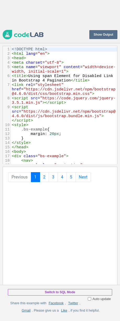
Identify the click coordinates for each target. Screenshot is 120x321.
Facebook (56, 303)
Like (64, 310)
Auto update (99, 299)
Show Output (103, 34)
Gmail (26, 310)
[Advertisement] (60, 14)
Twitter (73, 303)
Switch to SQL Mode (60, 292)
